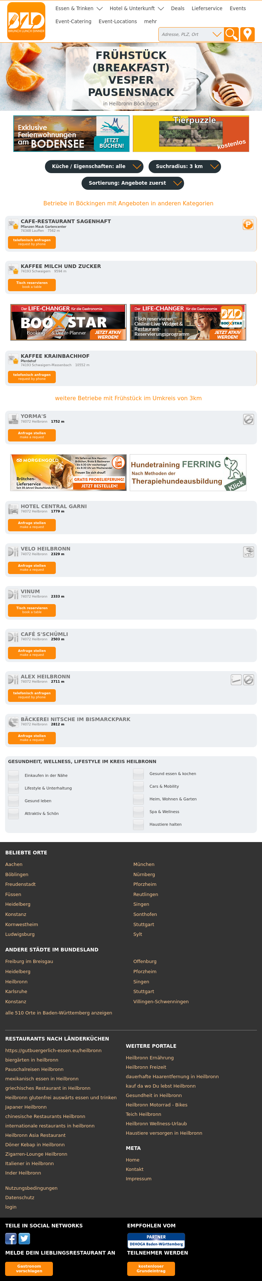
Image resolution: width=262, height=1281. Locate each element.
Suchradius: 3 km (179, 166)
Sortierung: (127, 183)
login (10, 1207)
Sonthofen (145, 914)
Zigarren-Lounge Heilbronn (36, 1154)
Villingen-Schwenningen (161, 1001)
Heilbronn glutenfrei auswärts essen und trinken (61, 1097)
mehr (150, 21)
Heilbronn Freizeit (146, 1067)
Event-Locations (118, 21)
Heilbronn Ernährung (150, 1057)
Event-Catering (73, 21)
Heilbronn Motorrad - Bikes (156, 1105)
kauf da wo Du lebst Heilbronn (161, 1086)
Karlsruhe (16, 991)
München (143, 864)
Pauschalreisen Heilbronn (34, 1069)
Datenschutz (19, 1197)
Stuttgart (143, 924)
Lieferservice (207, 8)
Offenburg (145, 961)
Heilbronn (16, 981)
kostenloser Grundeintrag (151, 1268)
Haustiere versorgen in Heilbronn (164, 1133)
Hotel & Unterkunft (132, 8)
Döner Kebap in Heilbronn (35, 1144)
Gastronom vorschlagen (29, 1268)
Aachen (13, 864)
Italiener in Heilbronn (29, 1163)
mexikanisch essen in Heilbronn (41, 1078)
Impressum (138, 1178)
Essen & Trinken (74, 8)
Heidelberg (17, 904)
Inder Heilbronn (23, 1173)
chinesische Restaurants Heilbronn (45, 1116)
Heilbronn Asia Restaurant (35, 1135)
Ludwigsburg (19, 934)
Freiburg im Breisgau (29, 961)
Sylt (137, 934)
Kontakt (135, 1169)
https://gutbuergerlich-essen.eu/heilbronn (53, 1050)
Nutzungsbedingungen (31, 1188)
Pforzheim (145, 884)
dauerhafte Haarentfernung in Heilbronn (172, 1076)
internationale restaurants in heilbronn (50, 1126)
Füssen (13, 894)
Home (133, 1160)
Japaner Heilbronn (26, 1107)
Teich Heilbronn (143, 1114)
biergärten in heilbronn (31, 1060)
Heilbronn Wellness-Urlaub (156, 1123)
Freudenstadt (20, 884)
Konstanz (15, 914)
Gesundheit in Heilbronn (154, 1095)
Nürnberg (144, 874)
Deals (177, 8)
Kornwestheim (21, 924)
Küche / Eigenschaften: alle (89, 166)
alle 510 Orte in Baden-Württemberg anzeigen (58, 1013)
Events (238, 8)
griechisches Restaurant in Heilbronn (47, 1088)
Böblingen (16, 874)
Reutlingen (145, 894)
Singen (141, 904)
